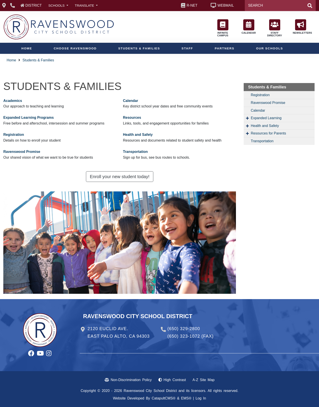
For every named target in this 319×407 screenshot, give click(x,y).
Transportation (135, 152)
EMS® (186, 398)
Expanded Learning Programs (28, 117)
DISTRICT (33, 5)
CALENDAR (248, 26)
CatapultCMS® (163, 398)
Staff (187, 48)
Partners (224, 48)
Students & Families (139, 48)
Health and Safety (138, 134)
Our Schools (269, 48)
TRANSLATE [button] (85, 5)
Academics (12, 101)
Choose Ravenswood (75, 48)
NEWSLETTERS (302, 26)
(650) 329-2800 (183, 328)
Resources (132, 117)
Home (26, 48)
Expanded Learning (266, 118)
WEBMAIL (226, 5)
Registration (13, 134)
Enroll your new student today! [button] (119, 176)
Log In (201, 398)
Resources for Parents (268, 133)
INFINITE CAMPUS (222, 28)
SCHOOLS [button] (57, 5)
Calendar (130, 101)
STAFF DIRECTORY (274, 28)
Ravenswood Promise (21, 152)
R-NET (192, 5)
